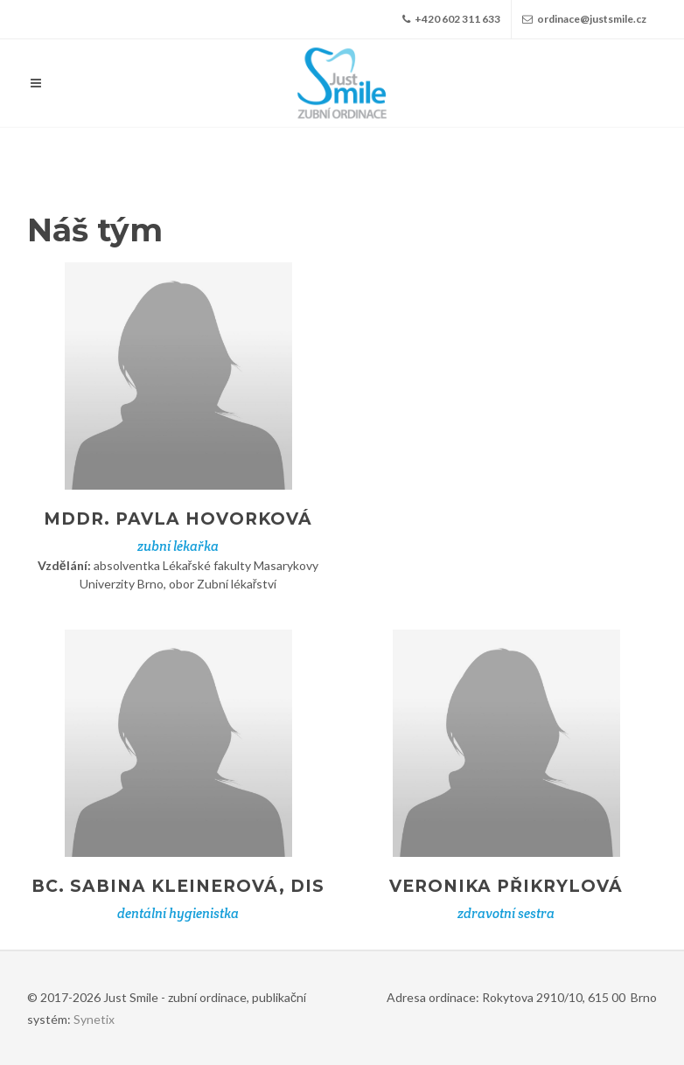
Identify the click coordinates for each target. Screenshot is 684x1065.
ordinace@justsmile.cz (584, 19)
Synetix (94, 1019)
